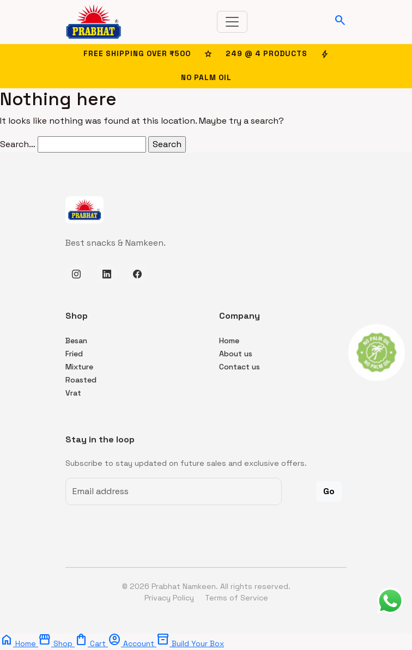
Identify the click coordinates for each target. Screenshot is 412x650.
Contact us (239, 367)
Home (229, 340)
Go (329, 491)
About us (235, 354)
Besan (76, 340)
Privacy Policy (170, 598)
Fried (74, 354)
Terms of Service (236, 598)
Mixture (79, 367)
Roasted (80, 380)
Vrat (73, 393)
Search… (17, 144)
